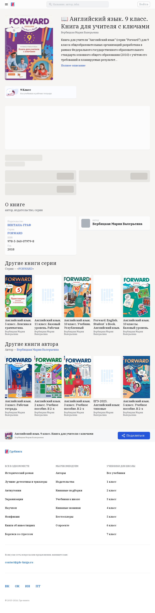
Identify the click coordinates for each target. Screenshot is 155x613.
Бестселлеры (64, 516)
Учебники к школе (68, 499)
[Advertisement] (77, 128)
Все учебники (116, 473)
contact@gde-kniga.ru (19, 562)
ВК (7, 586)
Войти (143, 4)
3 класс (111, 499)
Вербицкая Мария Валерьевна (80, 32)
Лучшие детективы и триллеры (26, 481)
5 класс (111, 516)
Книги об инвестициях (20, 525)
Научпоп (11, 507)
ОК (17, 586)
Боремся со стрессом (19, 534)
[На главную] (13, 4)
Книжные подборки (69, 490)
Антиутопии (13, 490)
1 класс (111, 481)
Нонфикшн (12, 516)
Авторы (61, 473)
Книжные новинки (68, 507)
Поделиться (135, 435)
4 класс (111, 507)
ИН (27, 586)
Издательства (65, 481)
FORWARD (14, 233)
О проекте (62, 525)
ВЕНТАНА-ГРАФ (19, 225)
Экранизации (14, 499)
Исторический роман (19, 473)
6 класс (111, 525)
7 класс (111, 534)
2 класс (111, 490)
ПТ (38, 586)
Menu (6, 4)
